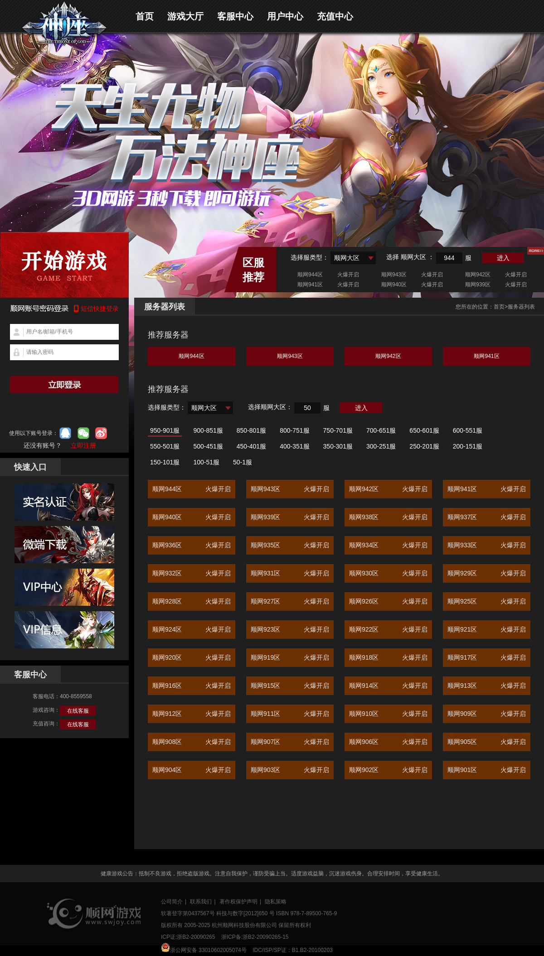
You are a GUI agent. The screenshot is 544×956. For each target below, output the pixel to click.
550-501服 (165, 446)
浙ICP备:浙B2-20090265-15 (255, 937)
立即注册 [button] (83, 445)
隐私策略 (276, 901)
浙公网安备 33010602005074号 (204, 948)
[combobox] (353, 257)
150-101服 (165, 462)
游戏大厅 (185, 16)
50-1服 (242, 462)
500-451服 (208, 446)
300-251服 (381, 446)
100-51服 (206, 462)
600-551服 (467, 430)
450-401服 (251, 446)
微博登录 (101, 433)
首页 (145, 16)
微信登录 (83, 433)
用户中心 (285, 16)
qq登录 (65, 433)
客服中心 (235, 16)
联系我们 (201, 901)
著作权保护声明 (238, 901)
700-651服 (381, 430)
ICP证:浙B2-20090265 (188, 937)
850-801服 (251, 430)
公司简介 (172, 901)
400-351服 (294, 446)
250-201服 (424, 446)
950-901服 (165, 430)
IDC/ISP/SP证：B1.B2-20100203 (293, 950)
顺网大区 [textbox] (346, 257)
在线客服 (78, 711)
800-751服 (294, 430)
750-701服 (338, 430)
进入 (503, 257)
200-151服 (467, 446)
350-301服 (338, 446)
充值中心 (335, 16)
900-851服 (208, 430)
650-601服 (424, 430)
